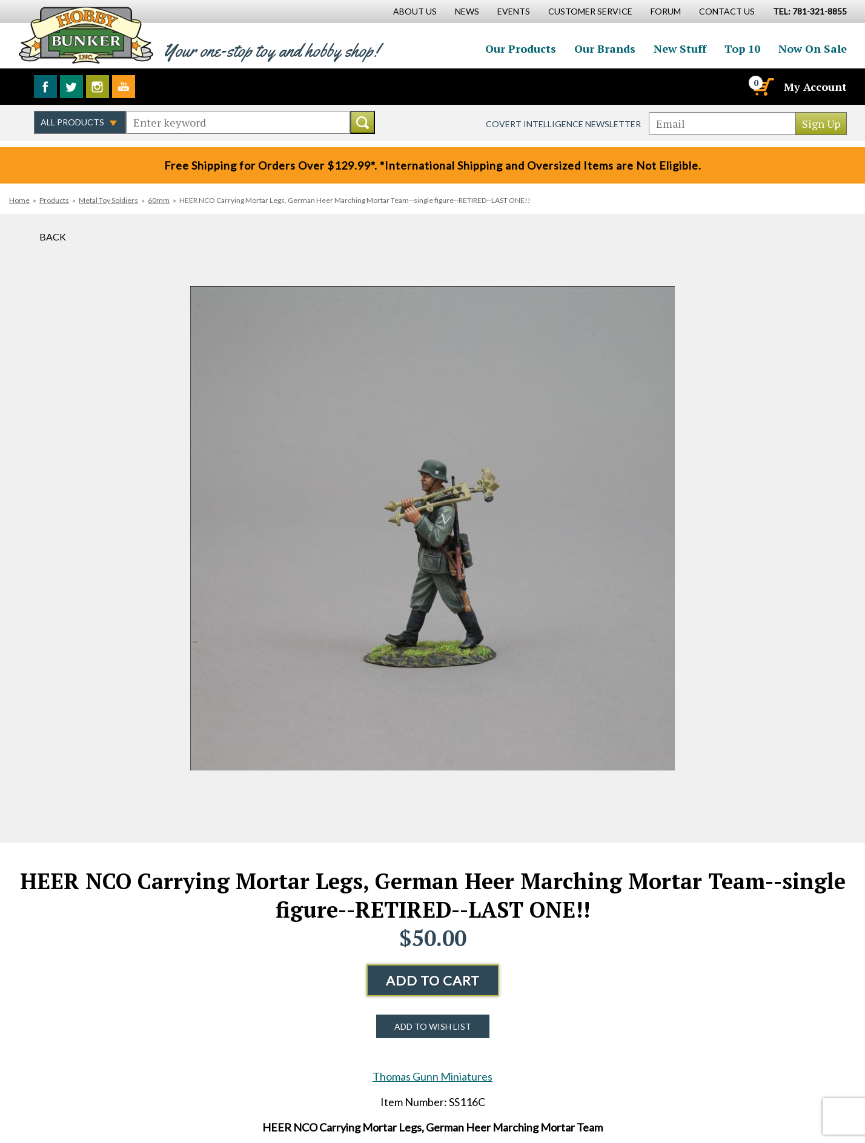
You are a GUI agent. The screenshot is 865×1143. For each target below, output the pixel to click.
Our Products (520, 48)
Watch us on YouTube (123, 86)
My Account (815, 86)
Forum (666, 11)
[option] (432, 528)
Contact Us (727, 11)
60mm (159, 200)
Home (19, 200)
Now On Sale (812, 48)
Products (54, 200)
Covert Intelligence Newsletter (563, 124)
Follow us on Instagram (97, 86)
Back (52, 236)
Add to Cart (433, 980)
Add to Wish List (432, 1026)
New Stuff (680, 48)
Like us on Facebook (45, 86)
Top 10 (742, 48)
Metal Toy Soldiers (108, 200)
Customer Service (590, 11)
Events (513, 11)
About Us (415, 11)
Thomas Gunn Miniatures (432, 1076)
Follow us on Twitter (71, 86)
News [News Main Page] (467, 11)
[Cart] (762, 86)
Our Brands (604, 48)
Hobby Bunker (85, 35)
